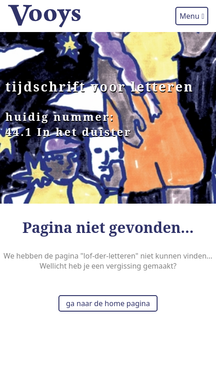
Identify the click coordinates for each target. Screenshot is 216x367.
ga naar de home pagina (108, 303)
